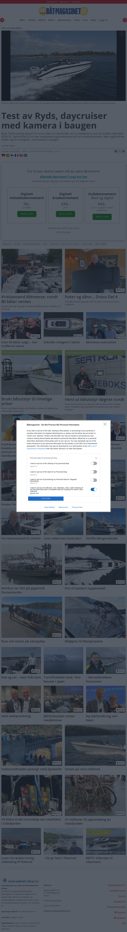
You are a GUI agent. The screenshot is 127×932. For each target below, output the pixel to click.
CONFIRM (45, 498)
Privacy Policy (77, 507)
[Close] (106, 425)
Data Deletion (49, 507)
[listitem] (63, 458)
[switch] (94, 463)
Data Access (63, 507)
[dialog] (63, 466)
